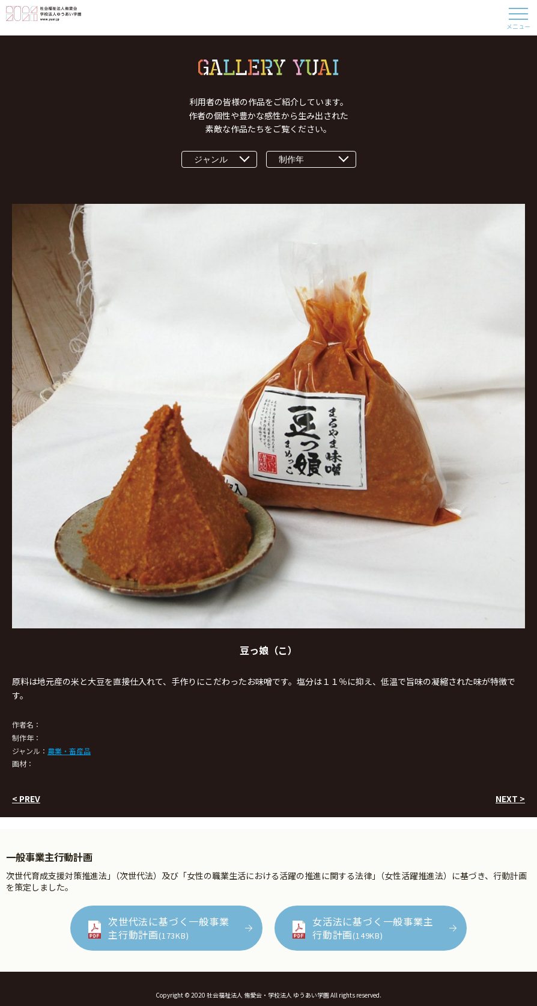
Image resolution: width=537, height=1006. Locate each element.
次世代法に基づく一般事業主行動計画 (168, 928)
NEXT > (510, 799)
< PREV (26, 799)
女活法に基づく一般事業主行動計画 (373, 928)
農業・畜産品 (69, 751)
